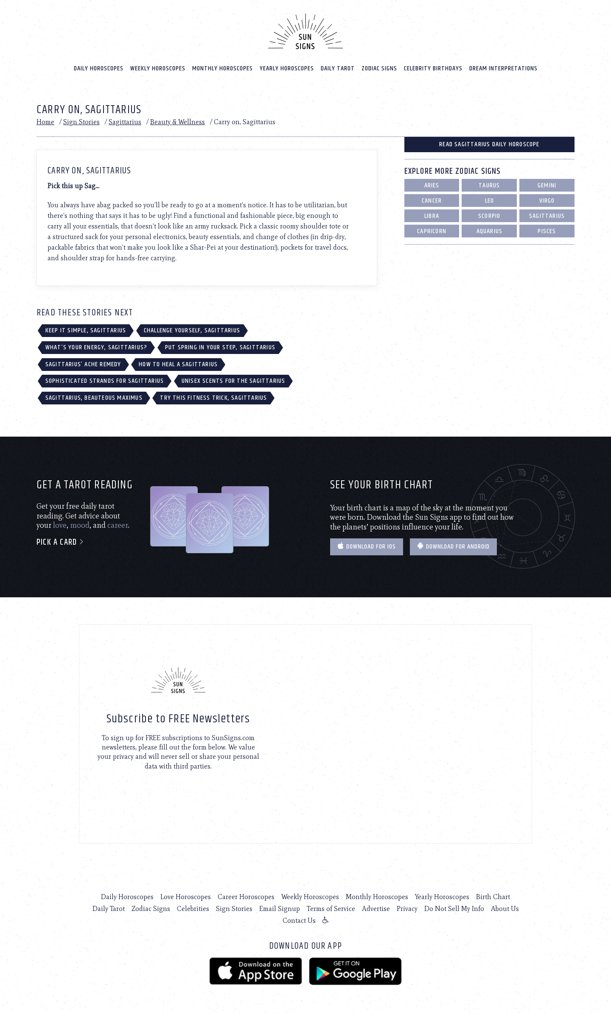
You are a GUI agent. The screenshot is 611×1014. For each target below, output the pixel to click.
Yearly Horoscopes (287, 68)
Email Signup (279, 909)
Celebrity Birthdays (433, 68)
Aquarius (489, 231)
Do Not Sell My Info (454, 909)
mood (80, 525)
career (117, 525)
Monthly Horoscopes (222, 68)
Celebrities (193, 909)
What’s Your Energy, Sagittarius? (96, 347)
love (60, 525)
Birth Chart (493, 897)
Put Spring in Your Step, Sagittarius (220, 347)
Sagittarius (125, 122)
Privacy (407, 909)
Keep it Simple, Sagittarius (85, 330)
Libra (431, 216)
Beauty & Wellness (177, 122)
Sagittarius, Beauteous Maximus (94, 398)
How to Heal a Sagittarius (178, 364)
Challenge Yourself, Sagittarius (192, 330)
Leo (489, 200)
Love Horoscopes (185, 897)
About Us (505, 909)
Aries (432, 185)
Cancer (432, 200)
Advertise (376, 909)
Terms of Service (331, 909)
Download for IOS (366, 546)
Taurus (489, 185)
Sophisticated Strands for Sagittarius (104, 381)
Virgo (547, 200)
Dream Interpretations (503, 68)
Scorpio (489, 216)
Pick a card (60, 542)
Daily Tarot (338, 68)
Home (45, 122)
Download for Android (453, 546)
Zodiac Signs (379, 68)
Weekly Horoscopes (157, 68)
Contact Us (299, 920)
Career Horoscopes (246, 897)
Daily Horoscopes (98, 68)
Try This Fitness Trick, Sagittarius (213, 398)
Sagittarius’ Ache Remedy (83, 364)
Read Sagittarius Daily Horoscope (489, 144)
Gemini (547, 185)
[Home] (305, 31)
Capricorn (431, 231)
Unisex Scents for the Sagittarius (234, 381)
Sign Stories (81, 122)
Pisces (547, 231)
